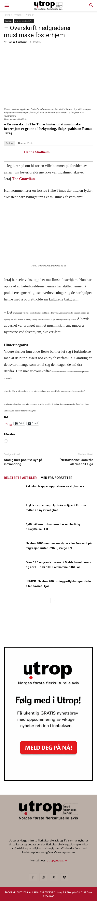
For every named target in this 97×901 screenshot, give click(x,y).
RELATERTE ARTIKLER (20, 478)
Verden (30, 14)
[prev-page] (48, 600)
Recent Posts (25, 143)
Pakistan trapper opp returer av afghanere (55, 486)
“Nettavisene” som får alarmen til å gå (76, 462)
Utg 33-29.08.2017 (24, 21)
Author (9, 143)
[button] (91, 5)
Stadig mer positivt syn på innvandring (23, 462)
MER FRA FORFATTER (56, 478)
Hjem (7, 14)
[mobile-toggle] (6, 5)
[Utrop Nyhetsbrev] (48, 780)
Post (9, 424)
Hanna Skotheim (17, 41)
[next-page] (54, 600)
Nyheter (18, 14)
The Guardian (23, 179)
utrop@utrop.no (57, 860)
